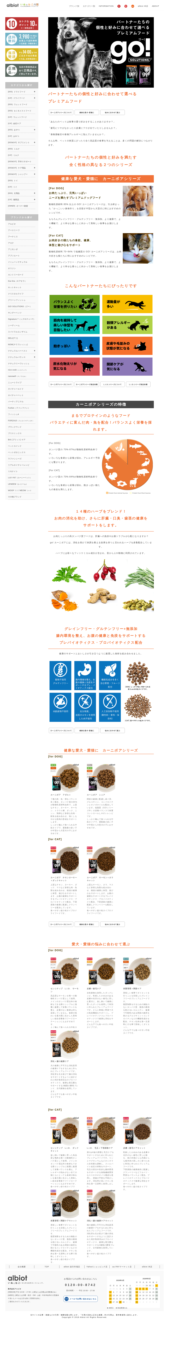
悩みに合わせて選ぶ (112, 112)
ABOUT (155, 6)
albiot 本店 (143, 6)
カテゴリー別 (89, 6)
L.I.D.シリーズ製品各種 (138, 384)
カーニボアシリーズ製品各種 (87, 384)
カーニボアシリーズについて (61, 112)
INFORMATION (106, 6)
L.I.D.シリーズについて (113, 384)
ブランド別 (74, 6)
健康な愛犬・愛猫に (86, 112)
